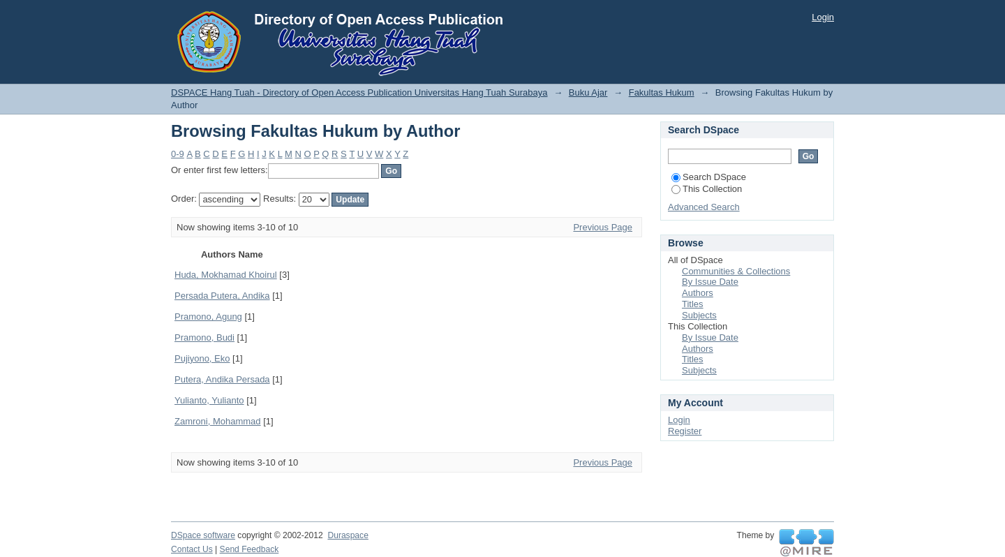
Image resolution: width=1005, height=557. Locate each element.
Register (684, 431)
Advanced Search (704, 207)
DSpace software (203, 535)
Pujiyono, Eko (202, 358)
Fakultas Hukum (661, 92)
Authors (697, 293)
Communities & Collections (736, 271)
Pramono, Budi (204, 337)
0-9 (177, 154)
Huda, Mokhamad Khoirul (225, 274)
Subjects (699, 315)
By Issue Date (710, 281)
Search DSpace (708, 177)
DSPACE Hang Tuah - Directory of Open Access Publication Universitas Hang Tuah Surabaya (359, 92)
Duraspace (347, 535)
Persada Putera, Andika (222, 295)
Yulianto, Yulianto (209, 400)
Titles (693, 304)
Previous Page (602, 227)
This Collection (706, 189)
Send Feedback (249, 549)
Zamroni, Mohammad (217, 421)
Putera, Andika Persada (222, 379)
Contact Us (192, 549)
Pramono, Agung (208, 316)
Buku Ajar (588, 92)
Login (823, 17)
